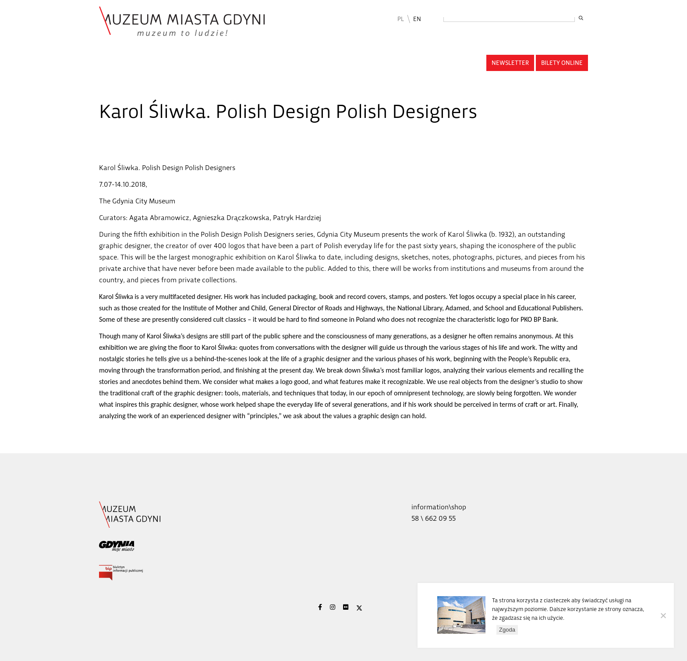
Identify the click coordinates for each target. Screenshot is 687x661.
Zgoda (507, 629)
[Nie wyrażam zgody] (663, 615)
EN (417, 19)
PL (400, 19)
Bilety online (562, 63)
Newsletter (510, 63)
